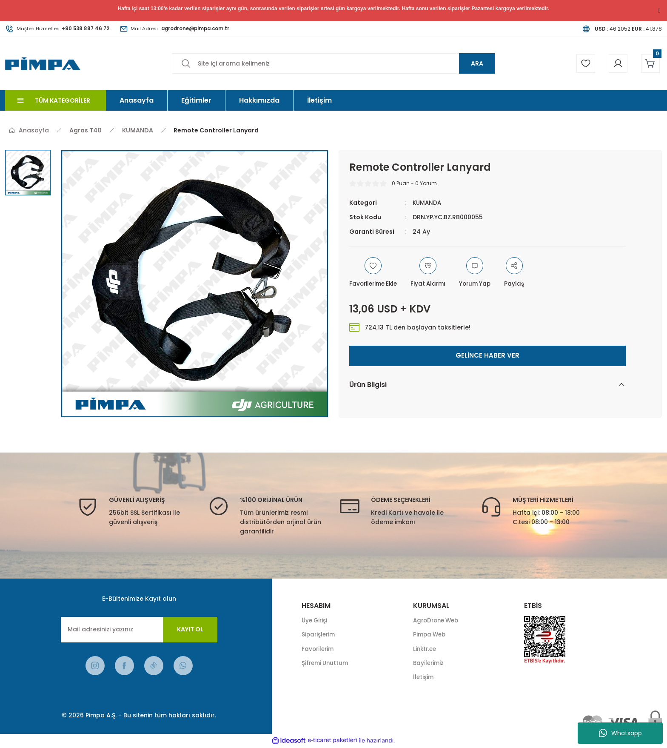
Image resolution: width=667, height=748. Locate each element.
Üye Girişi (315, 620)
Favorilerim (319, 649)
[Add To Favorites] (375, 273)
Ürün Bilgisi (368, 385)
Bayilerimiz (429, 664)
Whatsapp (620, 733)
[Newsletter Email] (139, 629)
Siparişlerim (319, 635)
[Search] (333, 63)
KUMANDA (428, 202)
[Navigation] (55, 100)
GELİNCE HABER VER (487, 356)
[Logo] (42, 63)
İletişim (423, 678)
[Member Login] (615, 63)
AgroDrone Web (438, 620)
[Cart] (649, 63)
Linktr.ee (425, 649)
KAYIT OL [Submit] (190, 629)
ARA (477, 63)
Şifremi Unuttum (326, 664)
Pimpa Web (430, 635)
